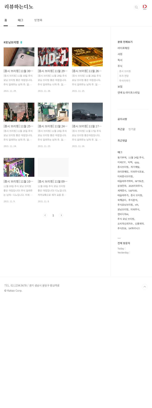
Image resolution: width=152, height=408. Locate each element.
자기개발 (135, 276)
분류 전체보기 (125, 42)
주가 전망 (124, 76)
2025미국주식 (135, 294)
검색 (136, 7)
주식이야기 (124, 80)
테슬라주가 (123, 304)
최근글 (121, 238)
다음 (61, 215)
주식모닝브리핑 (125, 313)
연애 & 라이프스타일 (129, 92)
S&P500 (132, 299)
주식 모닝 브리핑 (126, 328)
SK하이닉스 (134, 337)
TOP (145, 396)
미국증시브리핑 (125, 285)
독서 (120, 60)
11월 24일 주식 (136, 266)
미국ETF (122, 271)
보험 (120, 86)
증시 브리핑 (125, 71)
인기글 (132, 238)
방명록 (38, 20)
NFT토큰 (139, 290)
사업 (120, 54)
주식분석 (132, 309)
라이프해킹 (123, 48)
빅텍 (130, 271)
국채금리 (122, 309)
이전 (45, 215)
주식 (120, 66)
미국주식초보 (137, 280)
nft (136, 313)
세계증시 (122, 299)
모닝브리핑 (123, 318)
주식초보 (122, 337)
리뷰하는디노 (18, 7)
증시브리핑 (123, 276)
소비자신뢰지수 (125, 332)
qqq (136, 271)
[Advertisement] (133, 156)
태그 (20, 20)
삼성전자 (122, 294)
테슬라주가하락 (125, 290)
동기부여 (122, 266)
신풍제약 (139, 332)
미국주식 (135, 318)
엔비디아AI (123, 323)
